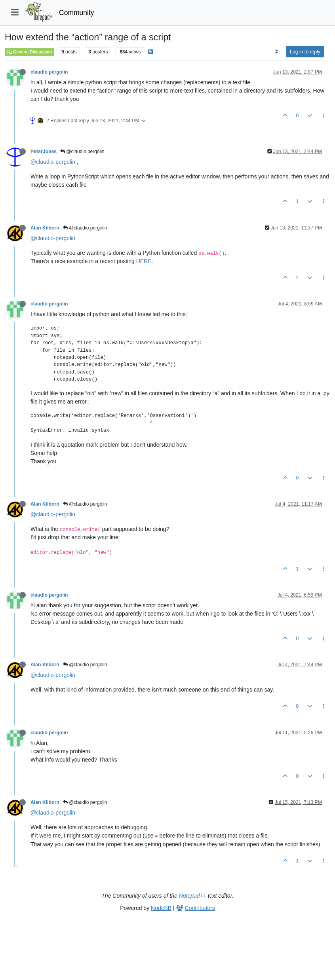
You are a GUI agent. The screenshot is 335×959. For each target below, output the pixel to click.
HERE (144, 261)
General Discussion (29, 51)
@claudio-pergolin (52, 162)
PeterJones (43, 151)
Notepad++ (192, 896)
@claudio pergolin (82, 151)
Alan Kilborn (44, 228)
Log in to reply (305, 52)
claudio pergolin (49, 72)
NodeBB (161, 908)
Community (76, 13)
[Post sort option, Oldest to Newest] (276, 51)
